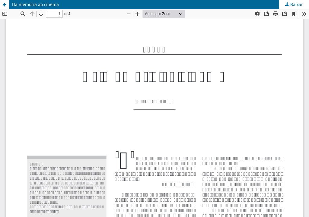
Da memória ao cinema (35, 4)
